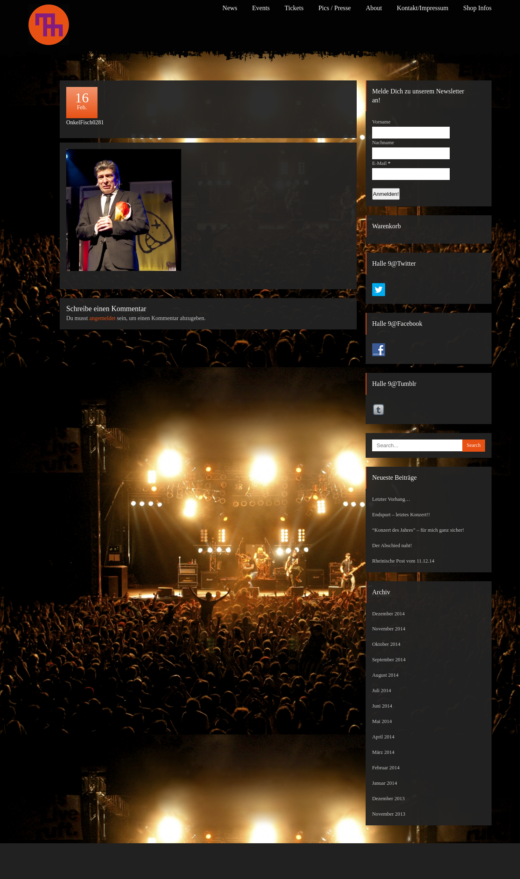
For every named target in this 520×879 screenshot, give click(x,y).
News (230, 7)
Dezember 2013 (388, 798)
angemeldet (102, 318)
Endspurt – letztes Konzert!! (401, 514)
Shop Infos (477, 7)
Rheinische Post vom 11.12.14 (403, 561)
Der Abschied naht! (392, 545)
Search (474, 445)
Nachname (383, 142)
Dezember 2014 (388, 614)
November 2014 (388, 629)
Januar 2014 (384, 783)
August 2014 (385, 675)
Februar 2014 (386, 768)
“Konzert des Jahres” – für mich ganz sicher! (418, 530)
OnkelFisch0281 (85, 122)
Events (261, 7)
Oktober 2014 (386, 644)
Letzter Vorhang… (391, 499)
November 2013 (388, 814)
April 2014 (383, 737)
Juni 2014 (382, 706)
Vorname (381, 122)
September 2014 (388, 659)
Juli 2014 (381, 690)
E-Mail (381, 163)
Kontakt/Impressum (422, 7)
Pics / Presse (334, 7)
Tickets (294, 7)
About (374, 7)
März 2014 (383, 752)
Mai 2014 (382, 721)
